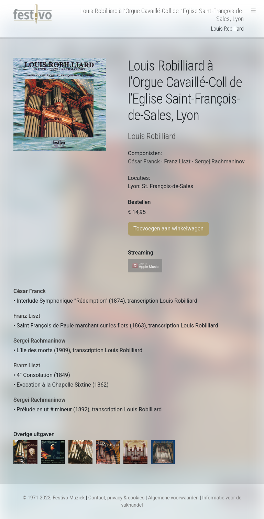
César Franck (29, 291)
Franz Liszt (26, 316)
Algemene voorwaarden (173, 497)
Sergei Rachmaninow (39, 340)
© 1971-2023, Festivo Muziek (54, 497)
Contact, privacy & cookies (116, 497)
